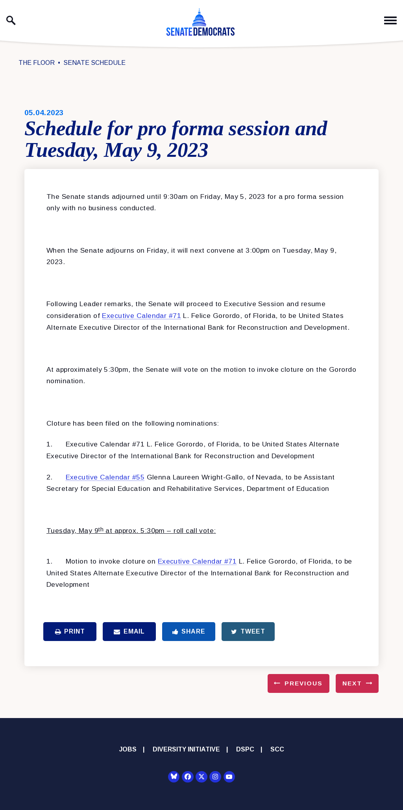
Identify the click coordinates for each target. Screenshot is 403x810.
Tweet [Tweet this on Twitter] (248, 631)
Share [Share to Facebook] (188, 631)
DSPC (245, 749)
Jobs (128, 749)
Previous (304, 683)
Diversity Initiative (186, 749)
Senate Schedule (94, 62)
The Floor (36, 62)
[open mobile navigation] (390, 20)
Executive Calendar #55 (105, 477)
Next (352, 683)
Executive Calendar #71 (141, 316)
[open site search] (11, 20)
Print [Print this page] (70, 631)
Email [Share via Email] (129, 631)
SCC (277, 749)
